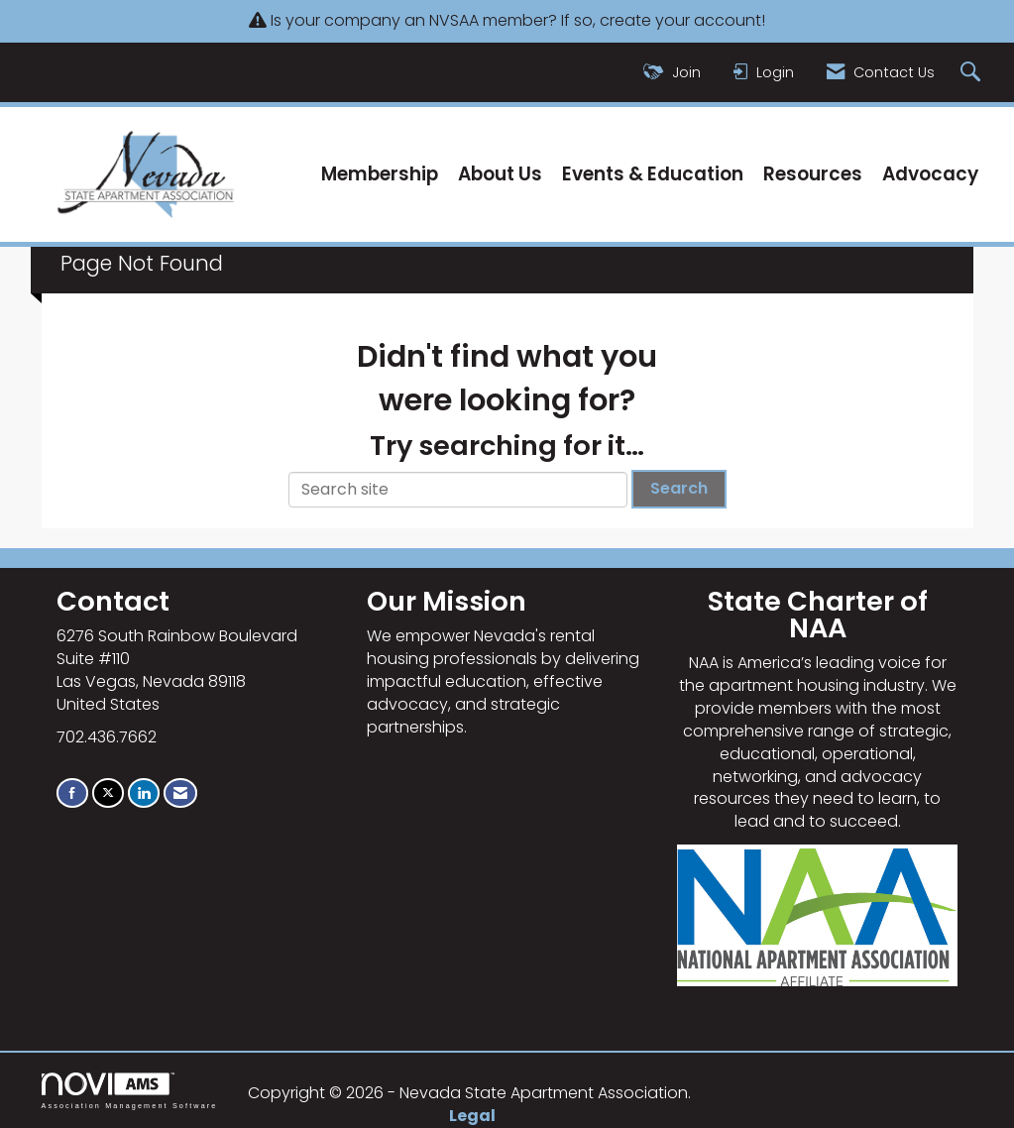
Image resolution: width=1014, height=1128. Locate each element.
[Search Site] (972, 72)
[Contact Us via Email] (180, 792)
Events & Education (652, 174)
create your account (680, 20)
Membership (379, 174)
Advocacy (930, 174)
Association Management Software (130, 1090)
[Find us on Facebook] (72, 792)
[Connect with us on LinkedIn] (144, 792)
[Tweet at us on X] (108, 792)
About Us (500, 174)
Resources (812, 174)
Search (679, 488)
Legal (472, 1115)
